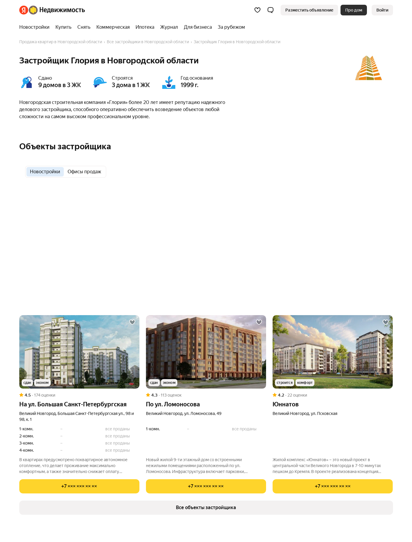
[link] (382, 10)
